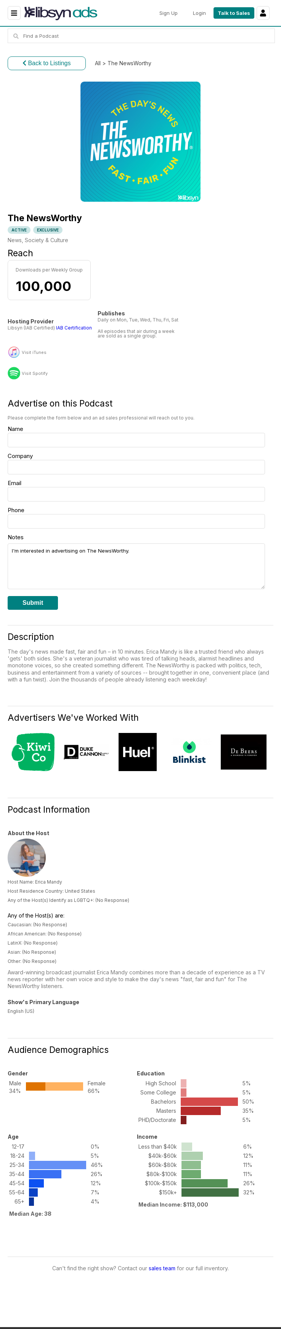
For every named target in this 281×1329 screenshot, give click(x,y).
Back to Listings (46, 63)
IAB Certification (74, 328)
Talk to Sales (234, 13)
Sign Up (168, 13)
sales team (162, 1268)
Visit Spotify (35, 373)
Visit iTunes (34, 352)
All (98, 63)
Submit (32, 602)
